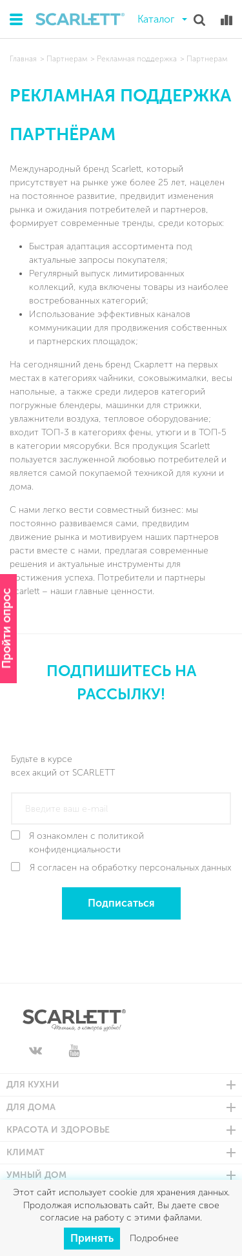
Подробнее (154, 1238)
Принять (92, 1238)
